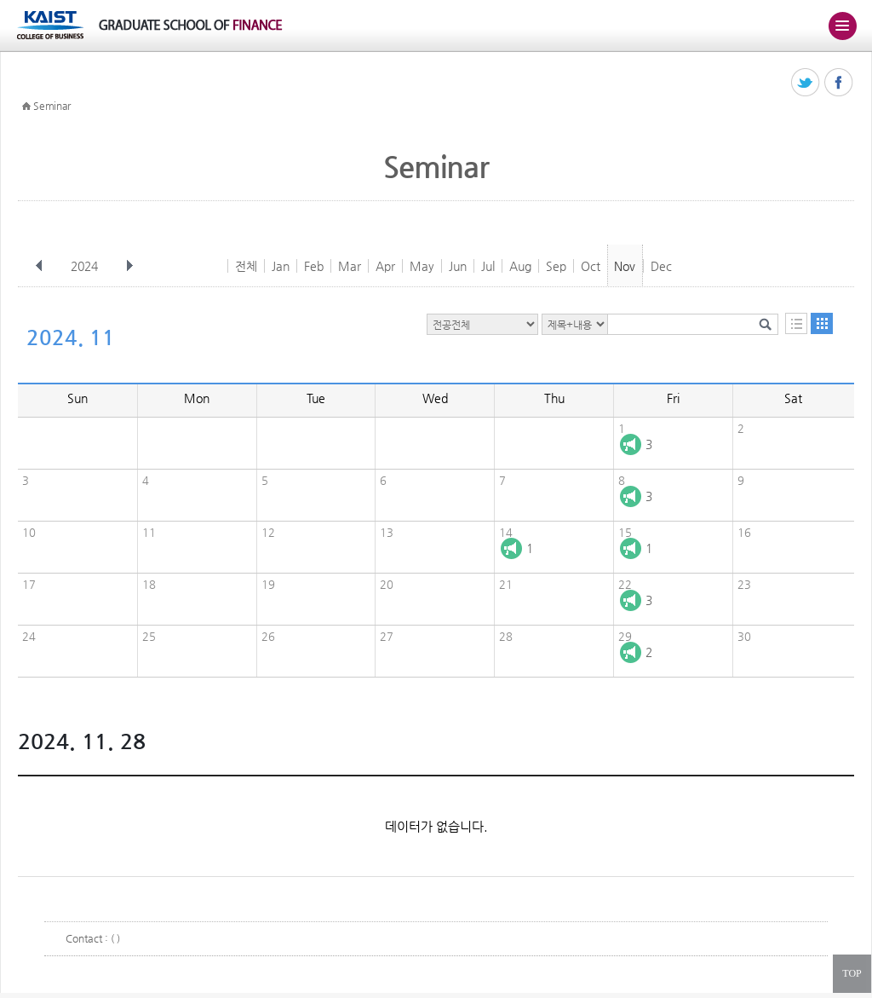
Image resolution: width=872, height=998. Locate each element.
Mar (349, 266)
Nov (624, 266)
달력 (822, 323)
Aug (520, 266)
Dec (661, 266)
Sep (556, 266)
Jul (488, 266)
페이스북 (839, 83)
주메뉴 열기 (842, 26)
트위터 (806, 83)
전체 (246, 266)
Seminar (52, 106)
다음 (129, 266)
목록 (796, 323)
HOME (26, 106)
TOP (851, 973)
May (422, 266)
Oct (590, 266)
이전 (39, 266)
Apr (385, 266)
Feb (314, 266)
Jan (281, 266)
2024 (86, 266)
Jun (458, 266)
